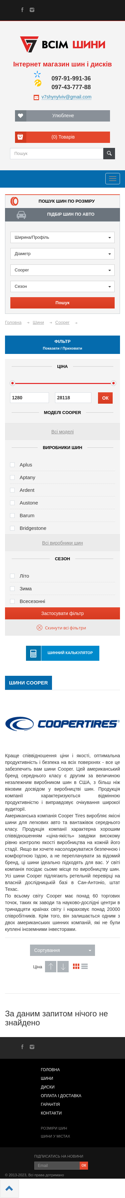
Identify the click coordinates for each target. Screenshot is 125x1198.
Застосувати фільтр (62, 613)
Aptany (27, 477)
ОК (105, 398)
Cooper (63, 269)
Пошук (63, 302)
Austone (29, 503)
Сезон (63, 286)
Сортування (62, 950)
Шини (47, 1078)
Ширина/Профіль (63, 237)
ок (84, 1165)
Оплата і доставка (61, 1095)
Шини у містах (55, 1136)
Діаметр (63, 253)
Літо (24, 576)
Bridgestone (33, 528)
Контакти (51, 1113)
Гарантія (50, 1104)
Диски (48, 1087)
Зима (26, 588)
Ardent (27, 490)
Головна (50, 1069)
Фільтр (62, 344)
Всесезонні (32, 601)
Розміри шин (54, 1128)
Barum (27, 515)
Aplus (26, 464)
